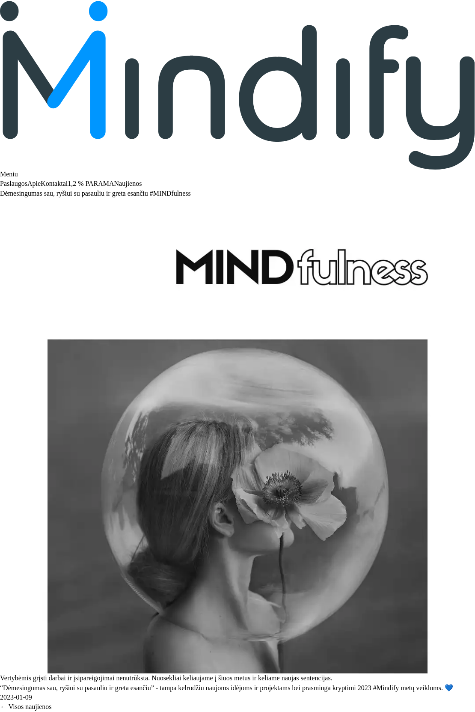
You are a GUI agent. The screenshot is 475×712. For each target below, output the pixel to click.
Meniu (9, 174)
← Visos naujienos (26, 706)
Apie (34, 183)
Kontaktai (54, 183)
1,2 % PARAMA (91, 183)
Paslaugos (13, 183)
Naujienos (128, 183)
